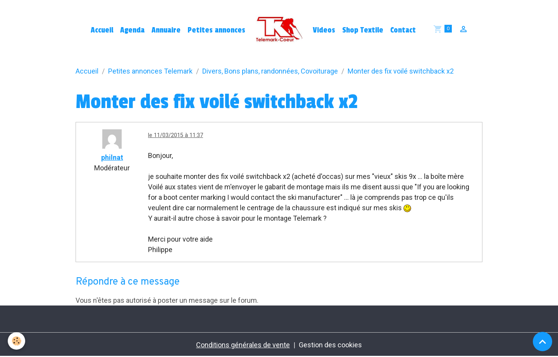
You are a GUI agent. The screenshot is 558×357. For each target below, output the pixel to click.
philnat (112, 157)
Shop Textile (362, 30)
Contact (403, 30)
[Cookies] (16, 341)
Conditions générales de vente (243, 345)
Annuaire (166, 30)
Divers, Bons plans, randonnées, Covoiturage (270, 71)
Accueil (102, 30)
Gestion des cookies (330, 345)
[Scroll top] (542, 341)
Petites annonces (216, 30)
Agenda (132, 30)
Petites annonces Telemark (150, 71)
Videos (324, 30)
